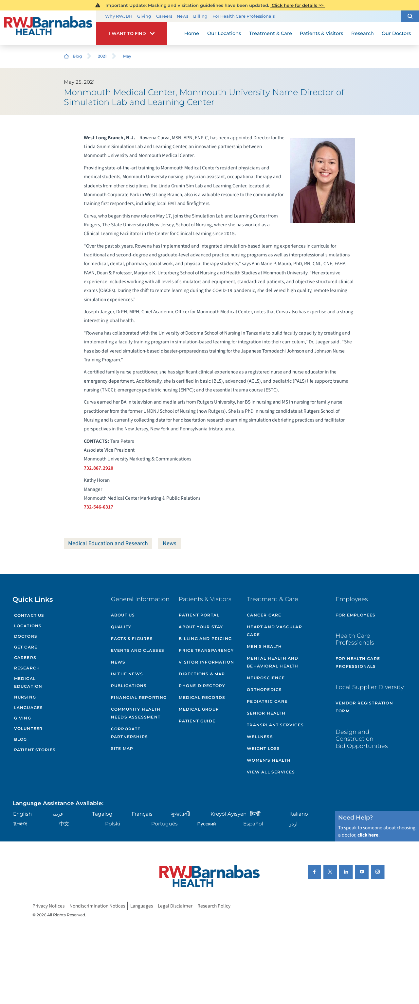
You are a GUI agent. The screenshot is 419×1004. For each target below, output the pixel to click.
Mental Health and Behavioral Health (272, 662)
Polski (112, 824)
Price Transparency (206, 650)
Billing (200, 16)
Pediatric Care (267, 701)
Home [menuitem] (191, 33)
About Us (123, 615)
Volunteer (28, 728)
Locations (28, 625)
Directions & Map (202, 673)
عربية (58, 814)
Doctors (25, 636)
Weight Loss (263, 748)
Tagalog (102, 814)
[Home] (48, 27)
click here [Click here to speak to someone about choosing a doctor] (367, 835)
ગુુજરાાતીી (180, 814)
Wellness (260, 736)
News (182, 16)
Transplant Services (275, 724)
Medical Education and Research (108, 543)
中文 (64, 824)
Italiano (298, 814)
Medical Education (28, 682)
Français (142, 814)
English (22, 814)
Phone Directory (202, 685)
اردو (293, 824)
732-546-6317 (98, 507)
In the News (127, 673)
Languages (28, 707)
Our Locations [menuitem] (224, 33)
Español (253, 824)
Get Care (26, 647)
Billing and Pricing (205, 638)
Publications (129, 685)
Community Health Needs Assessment (135, 713)
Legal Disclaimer (175, 905)
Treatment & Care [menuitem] (270, 33)
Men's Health (264, 646)
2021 (102, 56)
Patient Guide (197, 720)
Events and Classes (138, 650)
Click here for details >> (297, 5)
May (127, 56)
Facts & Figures (132, 638)
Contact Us (29, 615)
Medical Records (202, 697)
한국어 (20, 824)
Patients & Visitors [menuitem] (321, 33)
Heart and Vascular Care (274, 630)
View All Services (271, 772)
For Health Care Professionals (243, 16)
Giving (144, 16)
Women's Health (269, 760)
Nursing (25, 697)
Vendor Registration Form (364, 707)
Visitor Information (206, 662)
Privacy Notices (48, 905)
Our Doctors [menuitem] (396, 33)
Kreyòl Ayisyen (228, 814)
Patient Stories (35, 749)
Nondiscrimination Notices (97, 905)
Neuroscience (266, 677)
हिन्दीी (255, 814)
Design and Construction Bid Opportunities (362, 738)
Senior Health (266, 713)
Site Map (122, 748)
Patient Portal (199, 615)
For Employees (356, 615)
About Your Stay (201, 626)
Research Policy (213, 905)
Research (27, 668)
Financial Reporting (139, 697)
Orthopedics (264, 689)
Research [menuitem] (362, 33)
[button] (410, 16)
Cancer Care (264, 615)
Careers (164, 16)
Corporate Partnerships (129, 732)
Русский (206, 824)
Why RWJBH (118, 16)
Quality (121, 626)
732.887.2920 (98, 468)
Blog (77, 56)
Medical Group (199, 709)
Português (164, 824)
